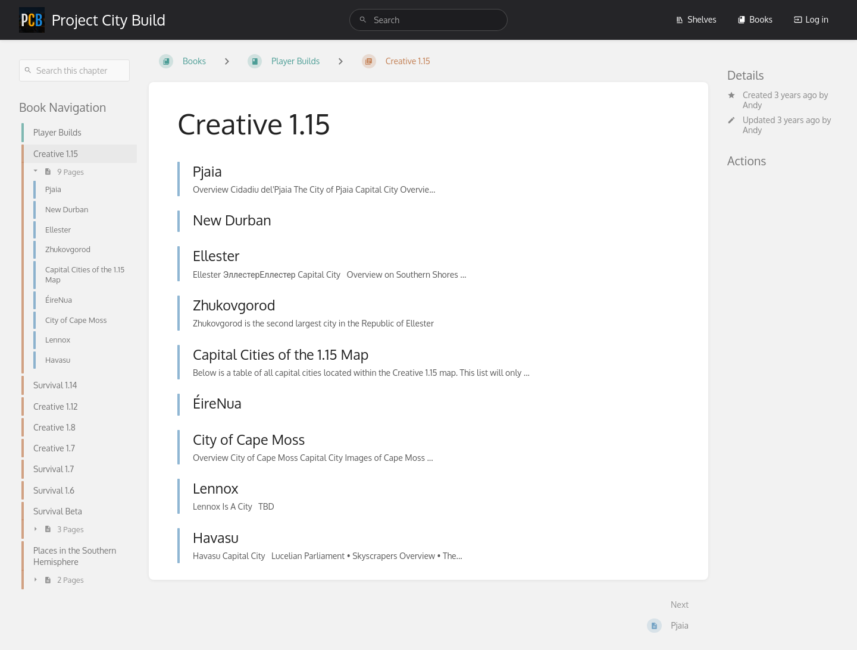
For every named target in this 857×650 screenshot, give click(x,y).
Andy (752, 105)
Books (754, 19)
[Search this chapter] (74, 70)
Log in (811, 19)
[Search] (363, 20)
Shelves (696, 19)
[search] (428, 20)
